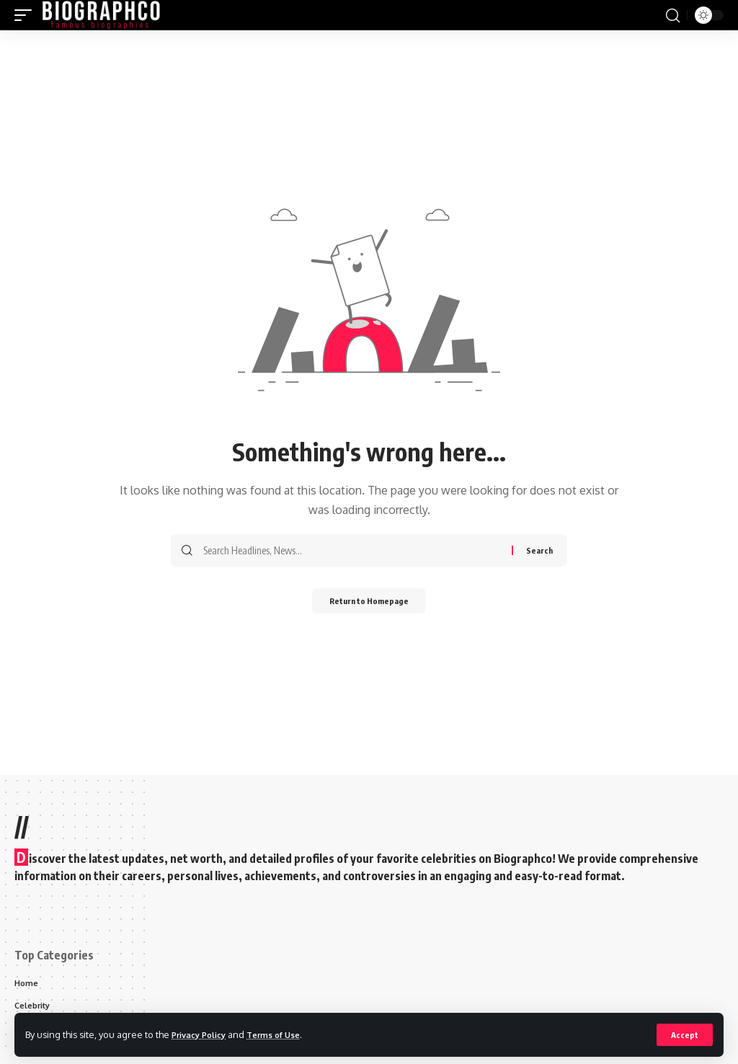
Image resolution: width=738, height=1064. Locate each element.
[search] (672, 15)
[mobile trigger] (26, 15)
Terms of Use (286, 1033)
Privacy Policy (203, 1033)
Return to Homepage (369, 602)
